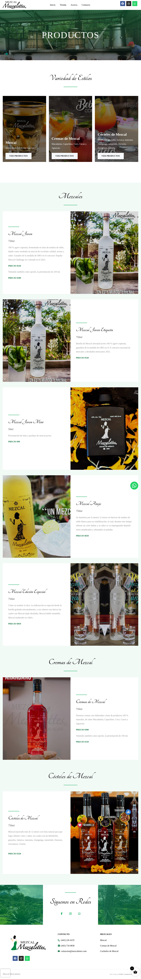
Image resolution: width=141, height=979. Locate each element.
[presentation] (5, 973)
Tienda (63, 5)
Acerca (74, 5)
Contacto (86, 5)
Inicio (52, 5)
